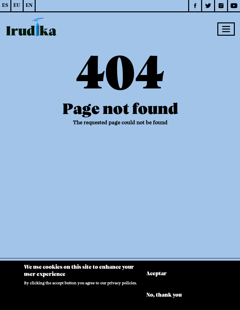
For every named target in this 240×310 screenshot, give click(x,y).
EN (29, 5)
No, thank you (164, 298)
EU (16, 5)
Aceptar (156, 276)
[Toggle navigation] (226, 28)
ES (5, 5)
